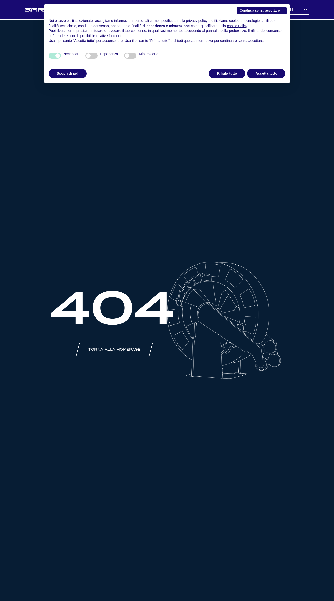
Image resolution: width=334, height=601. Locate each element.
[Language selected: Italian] (298, 10)
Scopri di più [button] (67, 73)
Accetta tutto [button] (266, 73)
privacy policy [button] (197, 21)
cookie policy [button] (237, 26)
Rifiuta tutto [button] (227, 73)
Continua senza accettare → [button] (262, 11)
